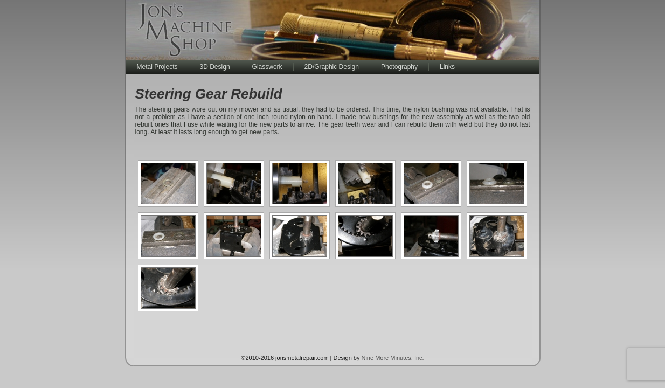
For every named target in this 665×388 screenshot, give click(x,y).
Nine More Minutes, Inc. (392, 358)
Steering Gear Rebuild (208, 94)
